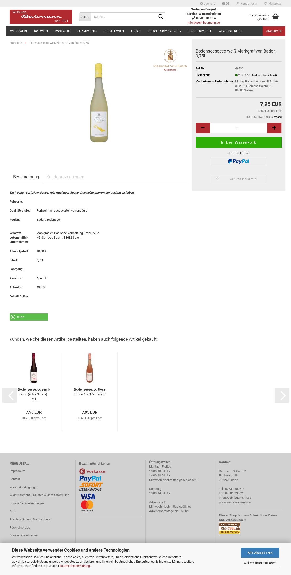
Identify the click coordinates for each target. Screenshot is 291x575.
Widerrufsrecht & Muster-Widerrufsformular (39, 495)
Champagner (87, 31)
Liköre (136, 31)
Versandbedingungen (24, 487)
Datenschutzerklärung (75, 566)
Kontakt (15, 479)
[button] (226, 3)
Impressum (17, 471)
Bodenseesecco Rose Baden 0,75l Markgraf (90, 392)
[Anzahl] (238, 128)
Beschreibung (26, 176)
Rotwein (41, 31)
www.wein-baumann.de (235, 502)
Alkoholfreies (230, 31)
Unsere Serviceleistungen (27, 503)
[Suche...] (85, 16)
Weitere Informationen (259, 563)
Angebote (274, 31)
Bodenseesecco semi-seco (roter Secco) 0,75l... (34, 394)
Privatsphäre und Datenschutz (30, 519)
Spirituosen (114, 31)
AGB (13, 511)
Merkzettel (273, 3)
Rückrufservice (20, 527)
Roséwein (62, 31)
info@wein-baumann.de (204, 22)
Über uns (207, 3)
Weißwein (18, 31)
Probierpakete (200, 31)
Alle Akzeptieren (260, 553)
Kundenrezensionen (65, 176)
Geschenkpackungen (164, 31)
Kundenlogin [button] (247, 3)
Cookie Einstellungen (24, 535)
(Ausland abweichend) (264, 75)
